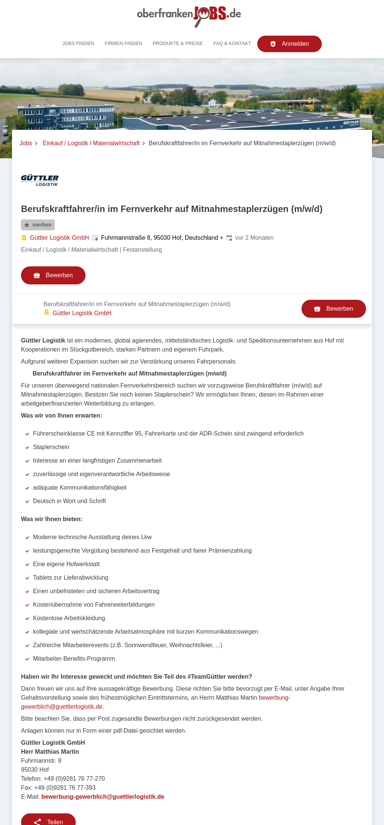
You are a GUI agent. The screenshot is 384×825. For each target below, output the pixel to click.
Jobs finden (78, 43)
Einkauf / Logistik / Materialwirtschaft (91, 143)
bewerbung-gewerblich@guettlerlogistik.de (102, 766)
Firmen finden (123, 43)
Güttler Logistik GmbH (59, 237)
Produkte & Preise (178, 43)
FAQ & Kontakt (232, 43)
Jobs (26, 143)
